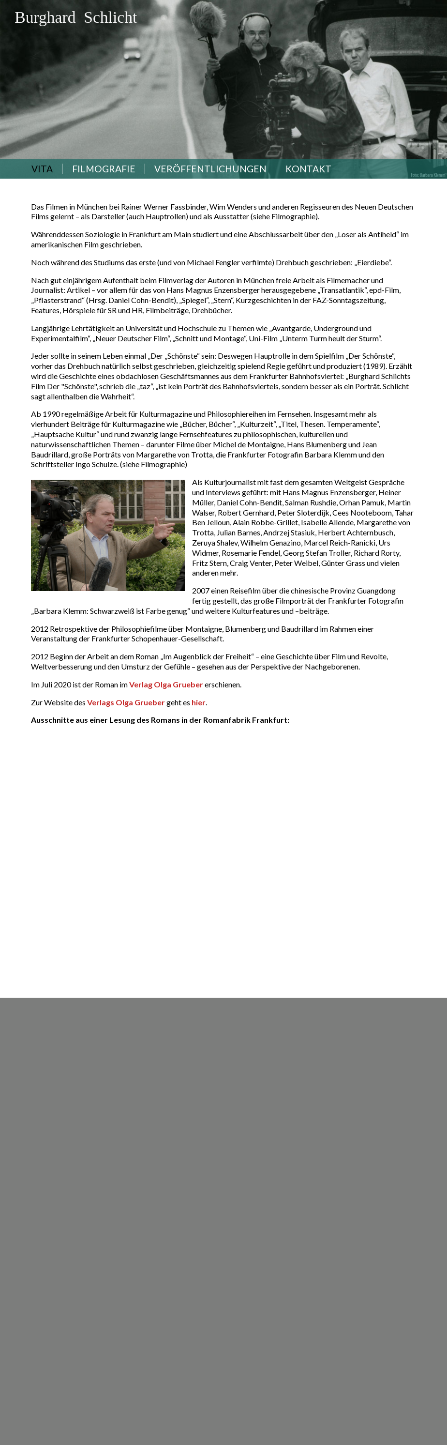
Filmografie (103, 168)
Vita (42, 168)
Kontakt (308, 168)
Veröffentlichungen (210, 168)
